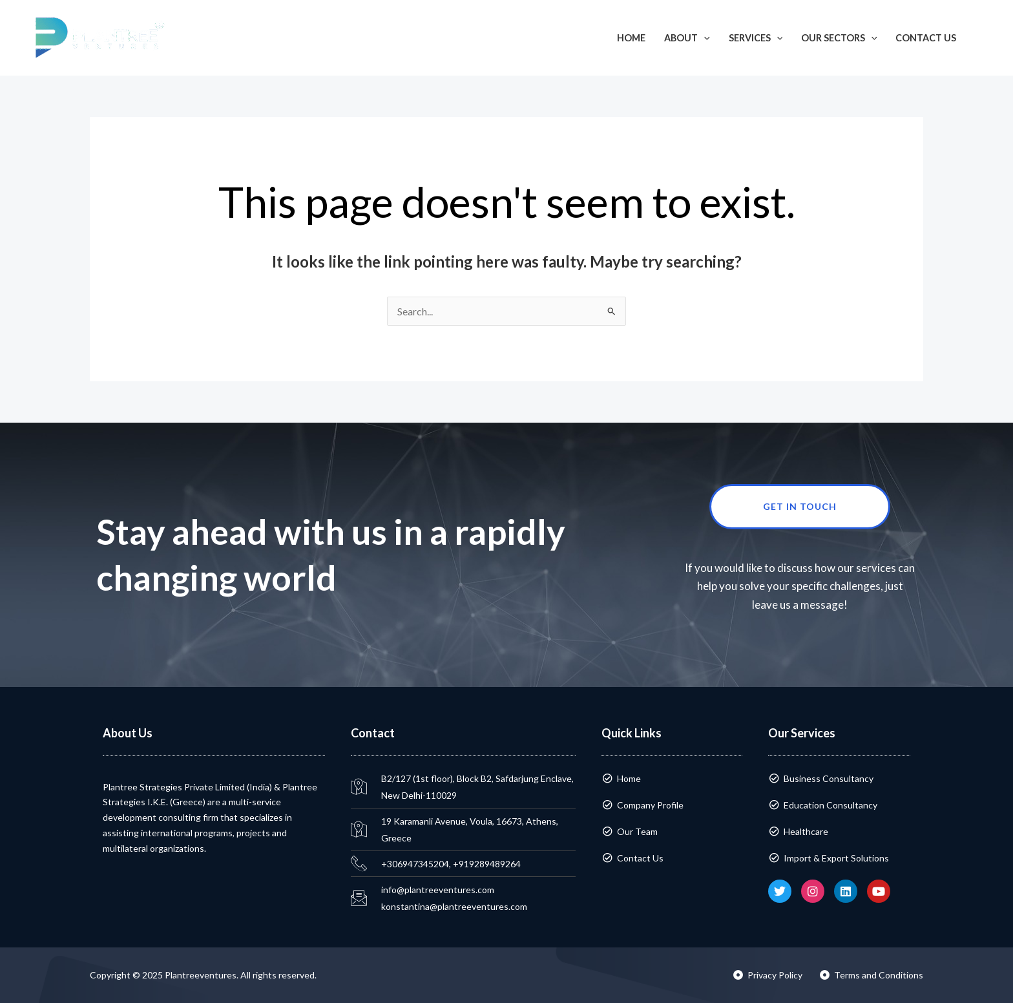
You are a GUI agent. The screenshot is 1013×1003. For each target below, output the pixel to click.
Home (631, 37)
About (687, 37)
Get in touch (826, 506)
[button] (984, 38)
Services (756, 37)
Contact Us (925, 37)
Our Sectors (839, 37)
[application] (704, 37)
